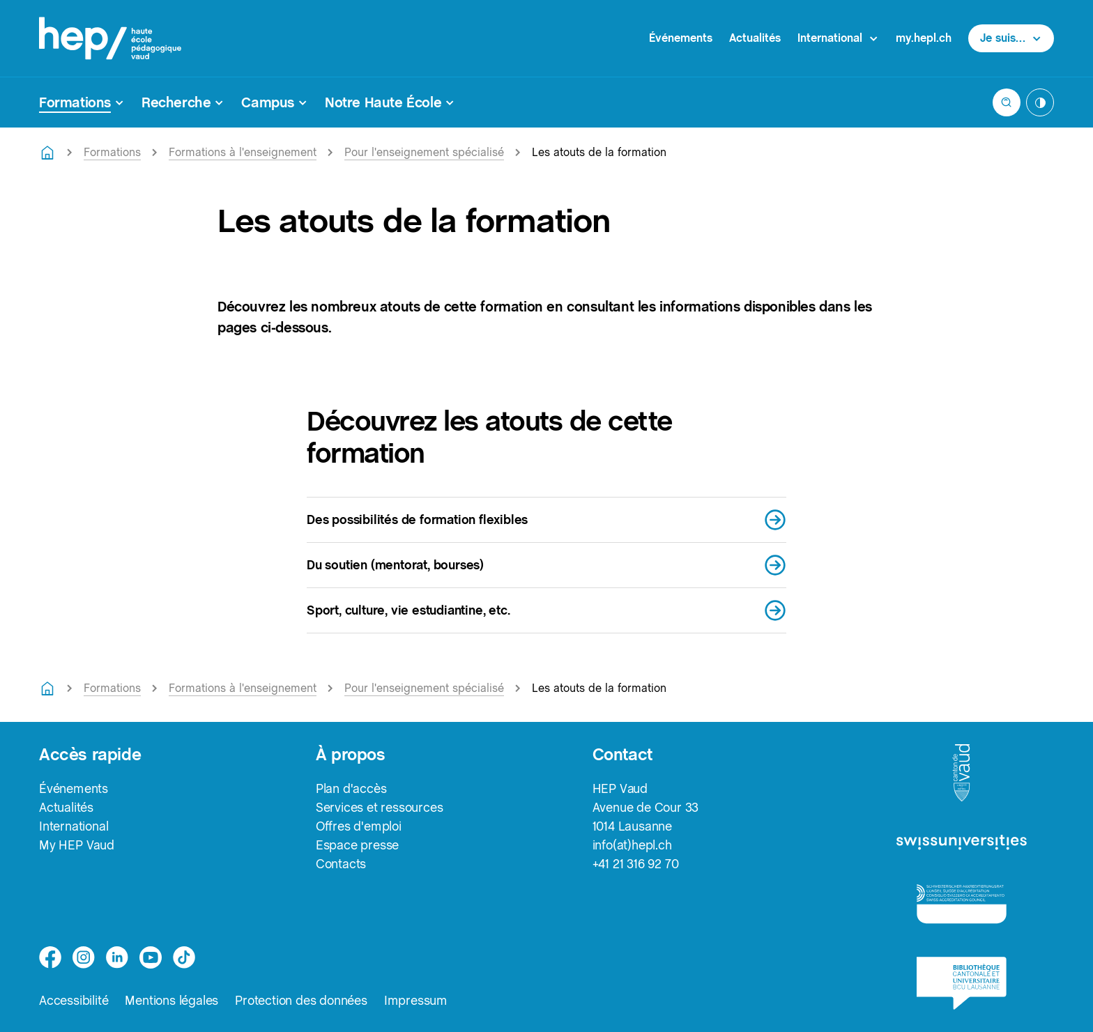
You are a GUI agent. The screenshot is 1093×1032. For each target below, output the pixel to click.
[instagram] (83, 957)
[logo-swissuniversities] (961, 843)
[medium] (150, 957)
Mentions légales (171, 1000)
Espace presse (357, 845)
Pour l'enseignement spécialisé (424, 152)
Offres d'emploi (359, 826)
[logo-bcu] (962, 983)
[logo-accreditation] (961, 903)
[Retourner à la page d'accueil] (47, 152)
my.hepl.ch (923, 38)
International (73, 826)
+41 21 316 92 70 (636, 863)
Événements (680, 38)
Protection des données (301, 1000)
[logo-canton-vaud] (961, 773)
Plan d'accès (351, 788)
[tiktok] (184, 957)
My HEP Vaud (76, 845)
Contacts (341, 863)
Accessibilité (73, 1000)
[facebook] (50, 957)
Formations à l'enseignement (242, 152)
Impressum (416, 1000)
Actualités (755, 38)
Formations (112, 152)
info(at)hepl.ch (632, 845)
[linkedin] (117, 957)
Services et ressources (379, 807)
